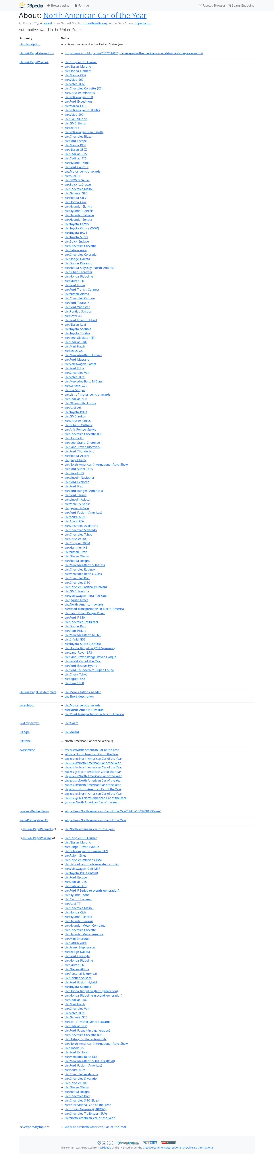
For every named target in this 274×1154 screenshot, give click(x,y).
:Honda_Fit (74, 438)
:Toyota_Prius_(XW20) (81, 873)
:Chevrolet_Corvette (80, 246)
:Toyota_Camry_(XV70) (82, 228)
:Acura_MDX (75, 517)
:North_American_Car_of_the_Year (95, 820)
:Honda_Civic (75, 202)
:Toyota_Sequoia (78, 329)
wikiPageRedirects (37, 829)
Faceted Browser (212, 5)
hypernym (30, 723)
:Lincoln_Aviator (78, 499)
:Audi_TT (73, 176)
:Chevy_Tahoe (76, 674)
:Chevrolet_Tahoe (78, 534)
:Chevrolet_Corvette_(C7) (83, 88)
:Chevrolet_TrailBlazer (81, 622)
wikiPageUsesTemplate (38, 692)
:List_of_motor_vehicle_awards (87, 395)
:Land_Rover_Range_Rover (85, 613)
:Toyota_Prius (76, 412)
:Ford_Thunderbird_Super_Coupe (89, 670)
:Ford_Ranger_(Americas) (84, 491)
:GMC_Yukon (75, 416)
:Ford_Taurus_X (77, 303)
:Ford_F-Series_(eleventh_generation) (92, 891)
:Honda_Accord (77, 456)
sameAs (27, 750)
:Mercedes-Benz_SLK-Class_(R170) (90, 1061)
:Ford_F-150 (75, 618)
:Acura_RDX (74, 521)
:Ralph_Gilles (75, 856)
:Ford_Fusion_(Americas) (83, 513)
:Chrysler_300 (76, 539)
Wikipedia (105, 1147)
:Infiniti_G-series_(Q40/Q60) (85, 1109)
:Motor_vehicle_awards (82, 171)
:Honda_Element (78, 71)
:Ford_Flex (74, 486)
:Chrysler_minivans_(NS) (83, 860)
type (25, 732)
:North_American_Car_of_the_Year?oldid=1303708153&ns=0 (113, 811)
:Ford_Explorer (77, 482)
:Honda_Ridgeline (79, 276)
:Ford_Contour (76, 167)
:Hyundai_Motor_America (84, 934)
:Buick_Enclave (77, 241)
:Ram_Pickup (75, 631)
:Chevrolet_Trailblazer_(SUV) (86, 1114)
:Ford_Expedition (78, 101)
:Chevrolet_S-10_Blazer (82, 1100)
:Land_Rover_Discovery (82, 447)
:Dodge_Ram (75, 626)
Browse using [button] (58, 5)
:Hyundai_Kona (77, 163)
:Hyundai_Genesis (79, 211)
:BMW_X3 (73, 316)
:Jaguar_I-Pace (76, 600)
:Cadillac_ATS (75, 158)
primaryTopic (34, 1127)
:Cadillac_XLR (76, 399)
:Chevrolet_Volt (77, 373)
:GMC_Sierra (75, 123)
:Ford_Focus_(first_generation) (87, 1030)
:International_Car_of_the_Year (88, 1105)
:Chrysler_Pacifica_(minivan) (86, 587)
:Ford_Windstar (77, 307)
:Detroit (72, 128)
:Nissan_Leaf (75, 325)
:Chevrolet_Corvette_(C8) (83, 434)
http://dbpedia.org (94, 23)
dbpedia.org (143, 23)
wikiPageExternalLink (37, 53)
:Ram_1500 (74, 683)
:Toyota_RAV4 (76, 233)
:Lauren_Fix (74, 281)
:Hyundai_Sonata (78, 220)
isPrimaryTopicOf (34, 820)
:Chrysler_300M (77, 543)
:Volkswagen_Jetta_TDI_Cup (86, 596)
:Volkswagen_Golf (79, 97)
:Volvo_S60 (74, 80)
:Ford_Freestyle (77, 956)
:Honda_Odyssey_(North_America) (90, 268)
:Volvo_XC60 (75, 84)
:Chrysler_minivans (80, 93)
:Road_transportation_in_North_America (94, 609)
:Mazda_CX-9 (75, 106)
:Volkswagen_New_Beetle (84, 132)
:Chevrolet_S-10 (77, 583)
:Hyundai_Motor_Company (85, 925)
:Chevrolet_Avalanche (81, 526)
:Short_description (79, 696)
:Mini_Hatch (75, 346)
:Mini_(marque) (77, 939)
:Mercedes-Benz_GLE (81, 1057)
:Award (71, 723)
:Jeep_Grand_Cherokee (82, 443)
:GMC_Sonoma (77, 591)
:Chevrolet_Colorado (81, 255)
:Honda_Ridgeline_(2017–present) (90, 648)
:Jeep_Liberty (75, 460)
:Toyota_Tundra (77, 333)
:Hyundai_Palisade (79, 215)
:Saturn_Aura (76, 250)
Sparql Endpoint (241, 5)
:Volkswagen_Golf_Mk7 (82, 110)
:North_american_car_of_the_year (90, 829)
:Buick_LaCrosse (78, 185)
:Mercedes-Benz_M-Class (84, 381)
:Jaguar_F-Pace (77, 508)
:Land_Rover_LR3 (78, 653)
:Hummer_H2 (76, 548)
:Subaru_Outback (78, 425)
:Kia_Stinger (75, 390)
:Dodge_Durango (78, 263)
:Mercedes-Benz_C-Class (83, 574)
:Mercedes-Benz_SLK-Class (85, 565)
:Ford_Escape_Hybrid (81, 666)
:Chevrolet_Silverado (81, 530)
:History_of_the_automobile (85, 1039)
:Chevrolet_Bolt (77, 578)
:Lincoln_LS (74, 473)
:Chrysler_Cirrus (78, 421)
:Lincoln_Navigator (79, 478)
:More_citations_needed (83, 692)
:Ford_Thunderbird (79, 451)
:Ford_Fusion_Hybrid (81, 320)
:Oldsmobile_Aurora (80, 403)
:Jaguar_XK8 (75, 679)
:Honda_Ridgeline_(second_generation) (93, 995)
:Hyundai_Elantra (78, 206)
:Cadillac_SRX (76, 342)
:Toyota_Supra (76, 237)
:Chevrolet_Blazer (79, 136)
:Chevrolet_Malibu (79, 189)
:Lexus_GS (74, 351)
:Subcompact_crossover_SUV (86, 851)
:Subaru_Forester (78, 272)
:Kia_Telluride (76, 119)
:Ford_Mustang (77, 360)
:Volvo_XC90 (75, 377)
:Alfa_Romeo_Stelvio (80, 429)
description (30, 44)
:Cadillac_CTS (76, 154)
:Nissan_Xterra (77, 556)
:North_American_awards (84, 604)
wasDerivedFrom (34, 811)
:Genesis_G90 (76, 193)
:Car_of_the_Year (78, 899)
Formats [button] (82, 5)
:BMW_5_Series (77, 180)
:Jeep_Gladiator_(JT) (80, 338)
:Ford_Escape (76, 141)
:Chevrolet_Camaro (80, 298)
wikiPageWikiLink (34, 62)
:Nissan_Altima (77, 294)
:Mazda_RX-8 (75, 145)
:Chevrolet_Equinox (80, 569)
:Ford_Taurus (75, 495)
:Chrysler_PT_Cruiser (81, 62)
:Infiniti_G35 (75, 639)
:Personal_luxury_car (81, 974)
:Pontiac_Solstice (78, 311)
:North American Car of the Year (92, 750)
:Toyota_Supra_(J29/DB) (83, 644)
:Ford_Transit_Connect (82, 290)
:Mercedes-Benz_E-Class (83, 355)
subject (27, 705)
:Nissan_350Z (76, 150)
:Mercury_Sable (77, 504)
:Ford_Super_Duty (79, 469)
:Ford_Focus (75, 285)
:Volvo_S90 (74, 115)
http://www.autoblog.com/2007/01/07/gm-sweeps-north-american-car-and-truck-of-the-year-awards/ (134, 53)
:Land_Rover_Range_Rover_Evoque (90, 657)
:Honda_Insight (77, 561)
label (26, 741)
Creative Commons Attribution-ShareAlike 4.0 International (178, 1147)
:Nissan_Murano (78, 67)
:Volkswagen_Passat (80, 364)
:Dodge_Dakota (77, 259)
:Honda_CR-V (75, 198)
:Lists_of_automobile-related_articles (92, 864)
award (47, 23)
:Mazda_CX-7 (75, 75)
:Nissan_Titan (76, 552)
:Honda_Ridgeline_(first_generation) (91, 991)
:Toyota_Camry (77, 224)
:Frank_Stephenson (80, 947)
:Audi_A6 (73, 408)
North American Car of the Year (95, 15)
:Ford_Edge (74, 368)
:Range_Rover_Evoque (82, 847)
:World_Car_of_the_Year (83, 661)
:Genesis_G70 (76, 386)
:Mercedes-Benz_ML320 (83, 635)
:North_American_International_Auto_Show (96, 464)
